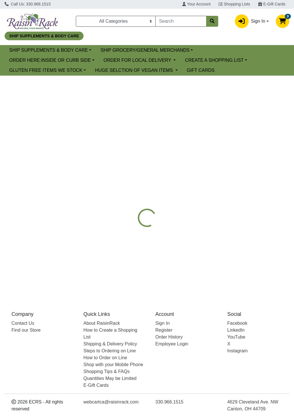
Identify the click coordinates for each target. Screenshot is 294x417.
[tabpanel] (208, 207)
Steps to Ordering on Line (110, 350)
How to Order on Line (105, 357)
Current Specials (26, 50)
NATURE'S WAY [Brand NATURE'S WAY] (195, 216)
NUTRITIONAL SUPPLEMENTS (241, 149)
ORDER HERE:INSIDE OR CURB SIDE (50, 60)
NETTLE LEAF (144, 274)
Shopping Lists (234, 4)
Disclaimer (181, 159)
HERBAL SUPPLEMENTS (179, 149)
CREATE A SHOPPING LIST (214, 60)
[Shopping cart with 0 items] (282, 21)
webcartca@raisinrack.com (111, 401)
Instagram (237, 350)
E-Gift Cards (271, 4)
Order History (169, 337)
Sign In (162, 323)
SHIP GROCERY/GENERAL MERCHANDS (191, 50)
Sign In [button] (250, 21)
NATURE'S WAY (147, 159)
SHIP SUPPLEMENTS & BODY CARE (95, 50)
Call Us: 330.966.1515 (28, 4)
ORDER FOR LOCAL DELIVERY (138, 60)
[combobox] (180, 21)
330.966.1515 (169, 401)
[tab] (138, 148)
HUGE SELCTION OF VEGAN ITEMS (134, 70)
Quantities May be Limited (110, 378)
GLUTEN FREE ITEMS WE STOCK (45, 70)
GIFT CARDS (201, 70)
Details (138, 149)
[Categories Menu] (116, 21)
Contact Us (22, 323)
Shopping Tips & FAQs (107, 371)
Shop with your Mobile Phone (113, 364)
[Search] (180, 21)
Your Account (196, 4)
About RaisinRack (102, 323)
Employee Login (171, 343)
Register (164, 330)
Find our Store (25, 330)
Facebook (237, 323)
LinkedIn (236, 330)
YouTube (236, 337)
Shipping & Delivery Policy (110, 343)
